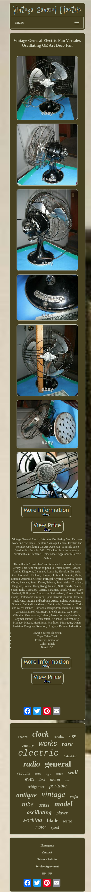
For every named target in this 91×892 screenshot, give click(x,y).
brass (44, 805)
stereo (59, 774)
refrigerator (36, 787)
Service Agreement (47, 866)
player (62, 813)
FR (50, 873)
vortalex (59, 736)
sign (72, 735)
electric (38, 753)
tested (67, 821)
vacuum (23, 773)
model (63, 804)
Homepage (47, 845)
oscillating (39, 812)
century (28, 745)
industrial (70, 756)
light (48, 774)
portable (57, 786)
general (58, 763)
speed (55, 828)
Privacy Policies (47, 859)
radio (31, 763)
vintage (53, 794)
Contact (47, 852)
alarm (55, 779)
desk (42, 780)
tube (27, 804)
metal (38, 774)
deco (67, 780)
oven (29, 779)
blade (52, 820)
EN (44, 873)
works (48, 743)
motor (40, 827)
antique (26, 795)
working (32, 820)
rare (67, 743)
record (23, 737)
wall (73, 772)
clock (40, 734)
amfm (74, 797)
